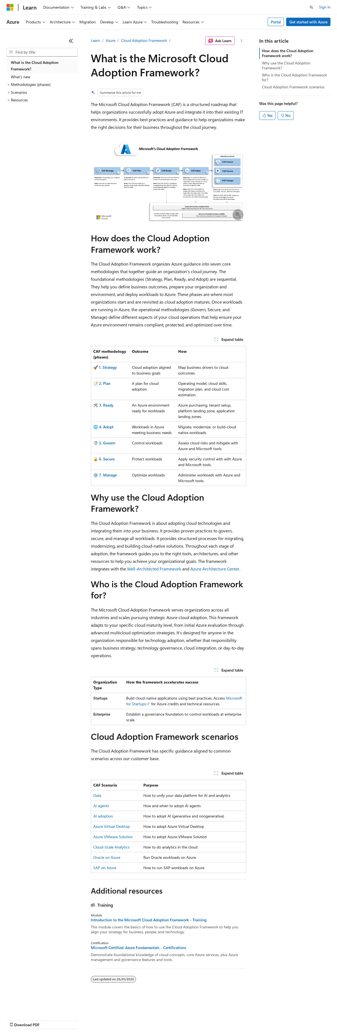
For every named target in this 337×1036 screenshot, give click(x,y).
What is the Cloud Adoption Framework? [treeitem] (34, 66)
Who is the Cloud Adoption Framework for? (294, 77)
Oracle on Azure (106, 857)
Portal (276, 21)
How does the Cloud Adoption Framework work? (287, 53)
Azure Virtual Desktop (111, 826)
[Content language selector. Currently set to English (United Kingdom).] (34, 1006)
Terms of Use (198, 1019)
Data (97, 795)
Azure (110, 40)
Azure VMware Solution (113, 836)
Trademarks (225, 1019)
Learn (95, 40)
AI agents (101, 805)
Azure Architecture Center (214, 569)
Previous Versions (49, 1019)
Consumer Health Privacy (156, 1019)
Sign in (324, 7)
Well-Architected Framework (154, 569)
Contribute (97, 1019)
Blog (74, 1019)
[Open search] (311, 7)
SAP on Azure (104, 867)
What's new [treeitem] (20, 76)
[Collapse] (71, 41)
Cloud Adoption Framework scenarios (293, 86)
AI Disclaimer (17, 1019)
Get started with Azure (308, 21)
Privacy (119, 1019)
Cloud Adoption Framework (144, 40)
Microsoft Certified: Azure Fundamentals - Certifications (138, 947)
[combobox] (42, 52)
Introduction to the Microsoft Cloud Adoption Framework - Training (148, 920)
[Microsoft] (10, 7)
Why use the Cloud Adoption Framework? (286, 65)
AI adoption (103, 816)
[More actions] (241, 40)
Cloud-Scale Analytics (111, 847)
